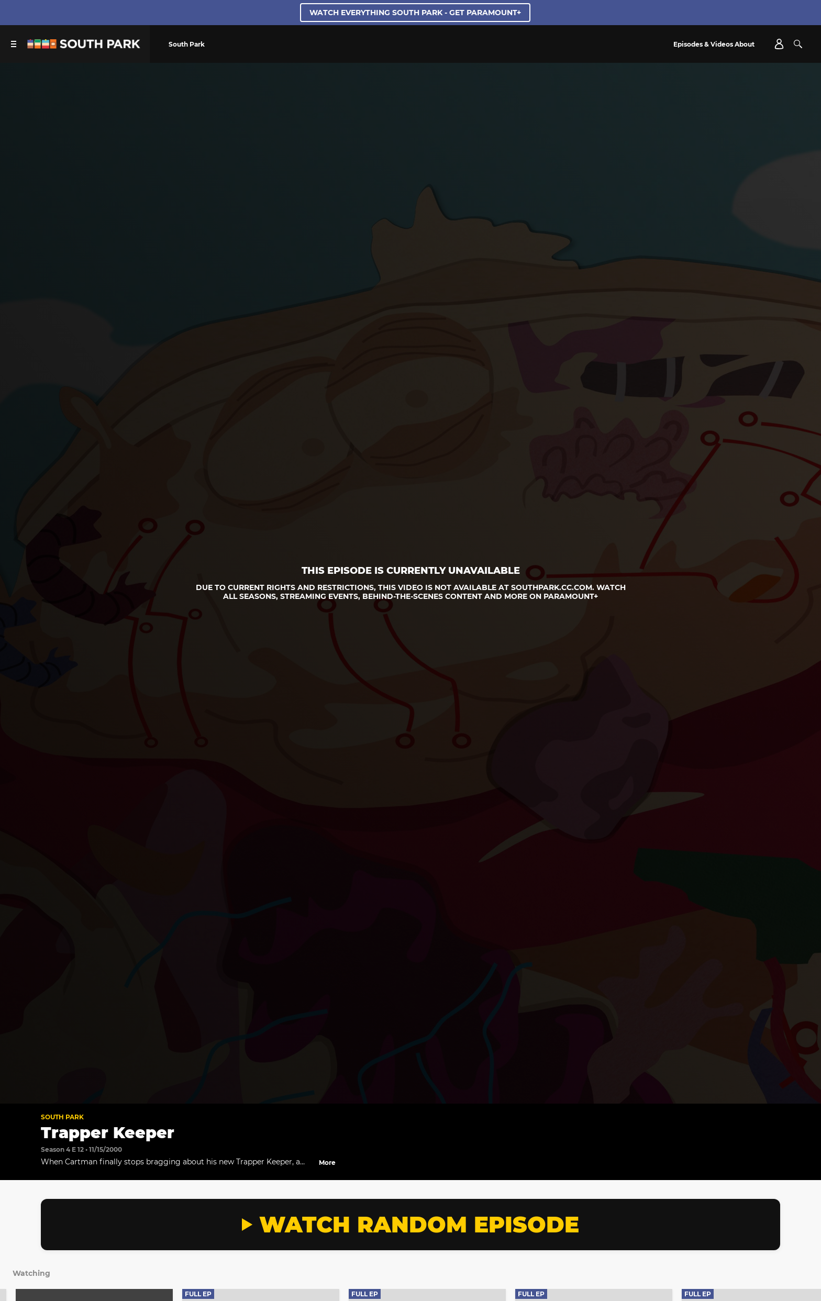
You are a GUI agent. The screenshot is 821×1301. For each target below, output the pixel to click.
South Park (62, 1117)
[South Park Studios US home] (83, 46)
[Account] (779, 44)
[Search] (798, 44)
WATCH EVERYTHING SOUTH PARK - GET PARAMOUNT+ (415, 12)
